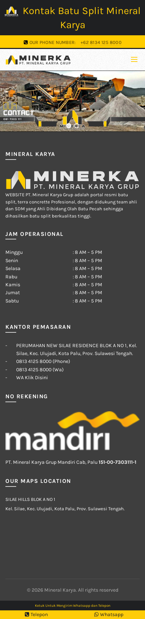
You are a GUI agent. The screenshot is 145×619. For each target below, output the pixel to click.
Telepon (36, 614)
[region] (72, 101)
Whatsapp (108, 614)
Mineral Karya (60, 590)
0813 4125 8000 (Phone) (43, 361)
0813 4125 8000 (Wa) (40, 370)
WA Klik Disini (32, 377)
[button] (68, 125)
